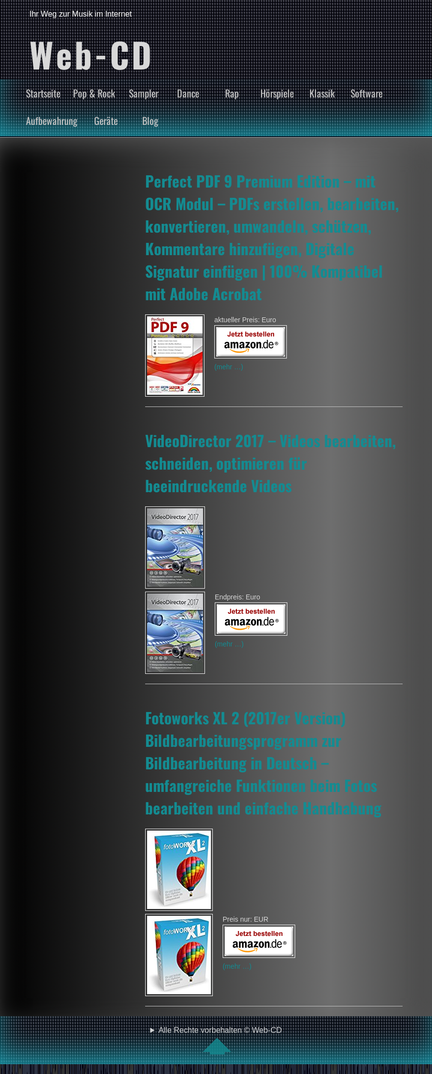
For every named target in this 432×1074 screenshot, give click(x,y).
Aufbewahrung (51, 120)
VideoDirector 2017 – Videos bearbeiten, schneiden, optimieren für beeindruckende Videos (270, 463)
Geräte (106, 120)
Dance (188, 93)
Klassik (322, 93)
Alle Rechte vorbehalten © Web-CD (220, 1040)
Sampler (143, 93)
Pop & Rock (94, 93)
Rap (232, 93)
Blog (150, 120)
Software (366, 93)
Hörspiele (277, 93)
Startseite (43, 93)
